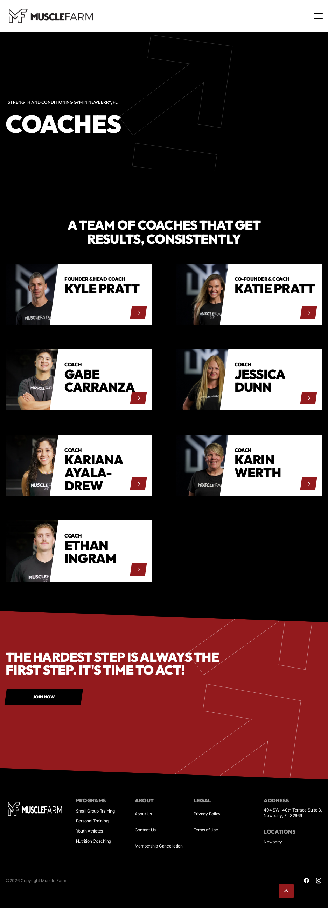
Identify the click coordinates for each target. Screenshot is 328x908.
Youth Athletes (89, 831)
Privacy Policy (207, 813)
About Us (143, 813)
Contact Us (145, 830)
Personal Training (92, 820)
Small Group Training (95, 811)
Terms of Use (206, 830)
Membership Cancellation (159, 846)
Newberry (273, 841)
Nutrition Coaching (93, 841)
